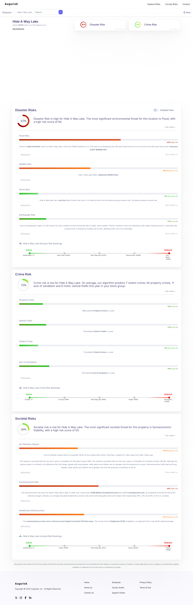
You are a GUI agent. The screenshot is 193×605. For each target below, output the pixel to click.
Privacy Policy (146, 582)
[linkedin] (30, 597)
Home (86, 582)
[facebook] (25, 597)
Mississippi (7, 12)
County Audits (118, 588)
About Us (88, 588)
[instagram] (21, 597)
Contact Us (89, 593)
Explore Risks (154, 4)
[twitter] (16, 597)
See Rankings (18, 29)
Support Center (118, 593)
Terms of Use (145, 588)
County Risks (171, 4)
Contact (186, 4)
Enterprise (116, 582)
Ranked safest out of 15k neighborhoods (29, 25)
